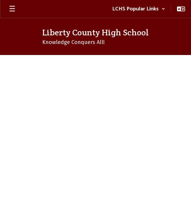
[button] (138, 9)
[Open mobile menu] (12, 9)
